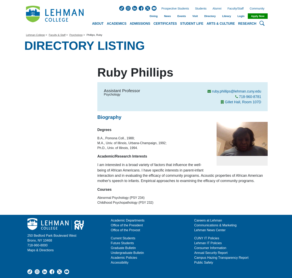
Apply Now (257, 16)
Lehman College (35, 34)
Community (258, 9)
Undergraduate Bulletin (127, 253)
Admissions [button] (140, 23)
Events (181, 16)
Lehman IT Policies (208, 243)
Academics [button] (117, 23)
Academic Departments (127, 220)
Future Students (122, 243)
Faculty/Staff (236, 9)
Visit (195, 16)
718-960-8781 (250, 97)
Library (226, 16)
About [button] (98, 23)
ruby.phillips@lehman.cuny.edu (236, 91)
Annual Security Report (211, 253)
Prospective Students (174, 9)
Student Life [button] (191, 23)
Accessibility (119, 262)
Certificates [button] (165, 23)
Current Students (123, 238)
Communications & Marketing (215, 225)
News (167, 16)
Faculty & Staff (57, 34)
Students (200, 9)
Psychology (76, 34)
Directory (210, 16)
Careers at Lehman (208, 220)
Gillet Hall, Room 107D (243, 102)
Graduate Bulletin (123, 248)
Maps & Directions (40, 250)
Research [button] (247, 23)
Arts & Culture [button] (221, 23)
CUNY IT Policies (206, 238)
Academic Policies (124, 257)
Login (241, 16)
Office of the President (127, 225)
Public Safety (203, 262)
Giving (153, 16)
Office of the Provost (125, 230)
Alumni (217, 9)
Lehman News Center (210, 230)
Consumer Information (210, 248)
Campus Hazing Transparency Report (221, 257)
